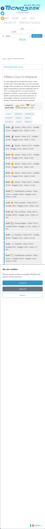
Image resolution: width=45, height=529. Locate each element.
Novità (15, 18)
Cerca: (22, 31)
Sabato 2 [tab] (28, 118)
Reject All (22, 289)
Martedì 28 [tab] (18, 114)
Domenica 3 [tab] (9, 122)
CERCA (37, 36)
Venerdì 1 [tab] (19, 118)
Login (32, 18)
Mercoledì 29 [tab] (29, 114)
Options (22, 295)
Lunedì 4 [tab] (19, 122)
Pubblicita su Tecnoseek (29, 22)
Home (6, 18)
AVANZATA (22, 39)
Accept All (22, 283)
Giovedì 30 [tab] (8, 118)
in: (17, 36)
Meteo (9, 58)
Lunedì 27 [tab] (8, 114)
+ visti (24, 18)
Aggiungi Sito (10, 22)
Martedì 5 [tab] (28, 122)
